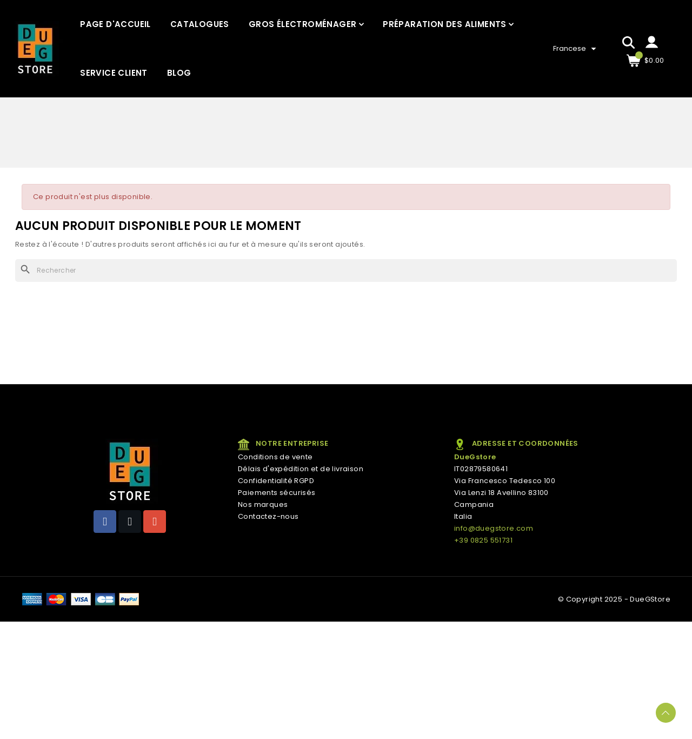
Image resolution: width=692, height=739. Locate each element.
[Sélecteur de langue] (576, 49)
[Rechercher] (346, 270)
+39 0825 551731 (483, 540)
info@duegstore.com (493, 528)
